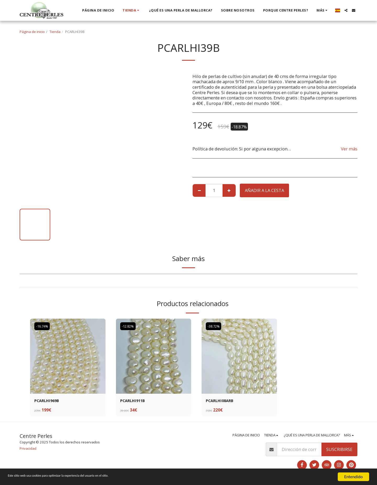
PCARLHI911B (134, 401)
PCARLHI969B (48, 401)
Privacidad (28, 449)
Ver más (349, 149)
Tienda (54, 31)
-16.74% (43, 326)
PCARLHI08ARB (221, 401)
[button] (346, 10)
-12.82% (129, 326)
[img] (68, 356)
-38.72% (214, 326)
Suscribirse (339, 450)
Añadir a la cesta (264, 190)
